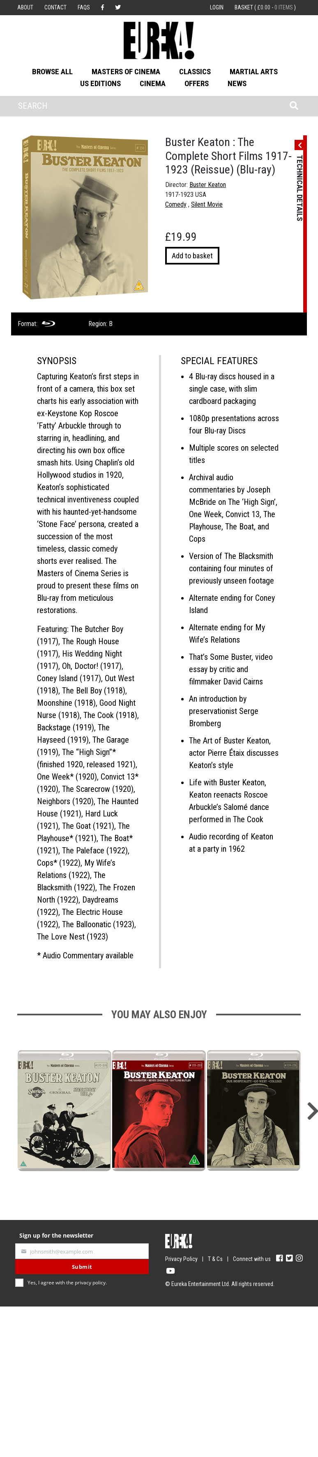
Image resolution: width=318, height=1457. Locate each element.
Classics (195, 71)
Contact (55, 7)
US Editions (100, 83)
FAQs (84, 7)
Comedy (176, 204)
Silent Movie (207, 204)
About (25, 7)
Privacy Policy (181, 1259)
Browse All (52, 71)
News (237, 83)
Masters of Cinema (126, 71)
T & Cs (215, 1259)
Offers (196, 83)
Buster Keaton (207, 185)
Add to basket (192, 255)
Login (217, 7)
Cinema (153, 83)
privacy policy (90, 1282)
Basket (265, 7)
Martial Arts (254, 71)
